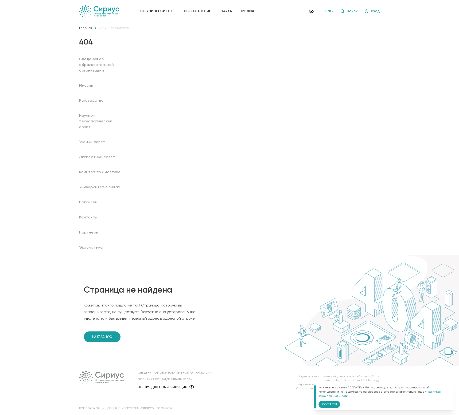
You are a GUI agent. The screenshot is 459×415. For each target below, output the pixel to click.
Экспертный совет (97, 157)
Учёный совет (92, 142)
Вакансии (88, 202)
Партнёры (89, 232)
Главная (86, 28)
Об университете (157, 11)
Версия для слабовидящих (166, 387)
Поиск (349, 11)
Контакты (88, 217)
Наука (226, 11)
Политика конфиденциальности (165, 379)
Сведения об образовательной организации (96, 65)
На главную (102, 336)
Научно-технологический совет (96, 121)
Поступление (197, 11)
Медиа (247, 11)
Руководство (91, 101)
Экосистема (91, 248)
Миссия (86, 86)
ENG (329, 11)
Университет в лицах (99, 187)
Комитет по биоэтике (100, 172)
